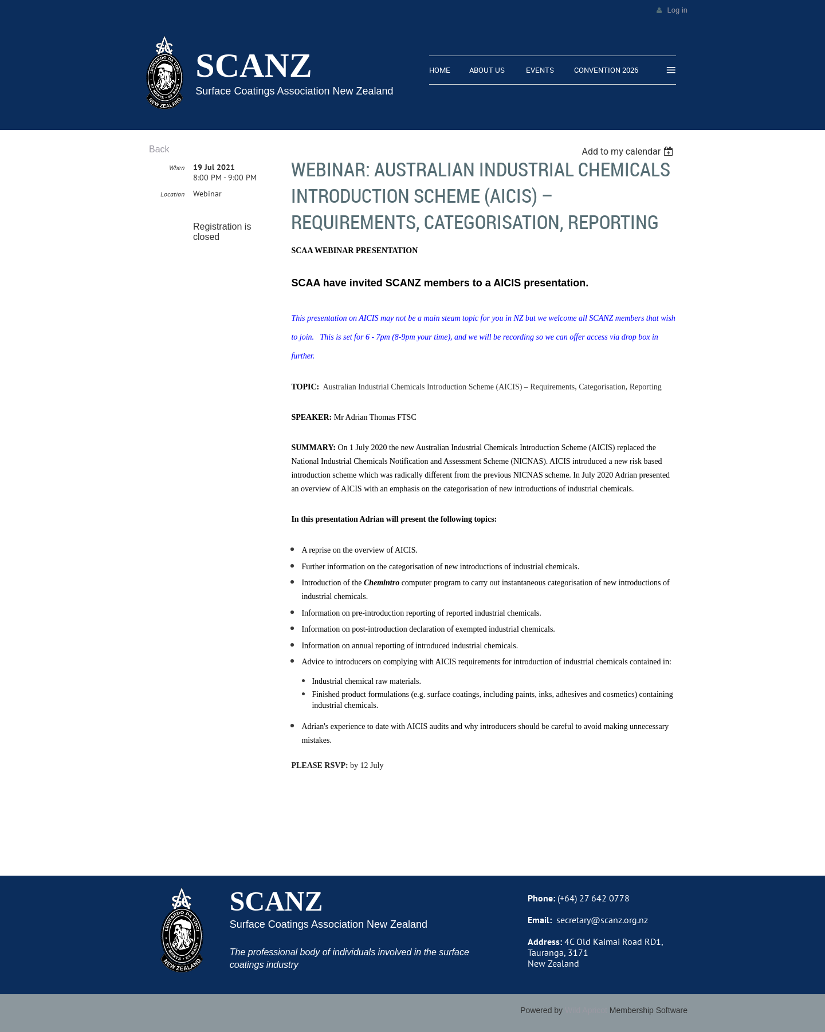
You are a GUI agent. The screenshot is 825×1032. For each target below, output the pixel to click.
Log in (677, 10)
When (176, 167)
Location (172, 194)
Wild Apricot (586, 1010)
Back (159, 149)
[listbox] (629, 151)
